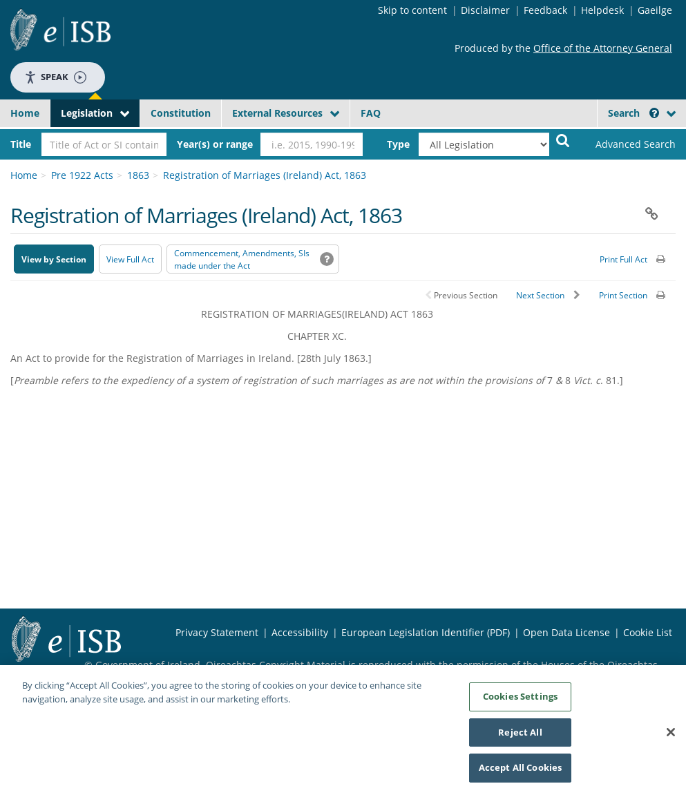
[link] (629, 144)
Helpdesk (602, 10)
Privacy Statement (216, 632)
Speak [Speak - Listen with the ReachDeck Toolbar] (55, 77)
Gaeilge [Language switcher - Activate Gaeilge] (655, 10)
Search (633, 112)
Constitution (181, 112)
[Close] (671, 736)
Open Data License (566, 632)
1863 (138, 175)
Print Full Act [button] (623, 259)
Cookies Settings (520, 700)
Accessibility (299, 632)
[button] (654, 113)
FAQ (371, 112)
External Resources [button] (277, 112)
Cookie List (647, 632)
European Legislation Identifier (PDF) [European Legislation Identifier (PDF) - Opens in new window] (425, 632)
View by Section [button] (53, 259)
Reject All (520, 736)
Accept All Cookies (520, 772)
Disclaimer (485, 10)
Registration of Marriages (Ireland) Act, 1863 (264, 175)
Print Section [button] (623, 295)
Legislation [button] (87, 112)
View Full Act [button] (130, 259)
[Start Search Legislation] (563, 140)
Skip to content (412, 10)
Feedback (545, 10)
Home (24, 112)
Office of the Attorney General (602, 48)
